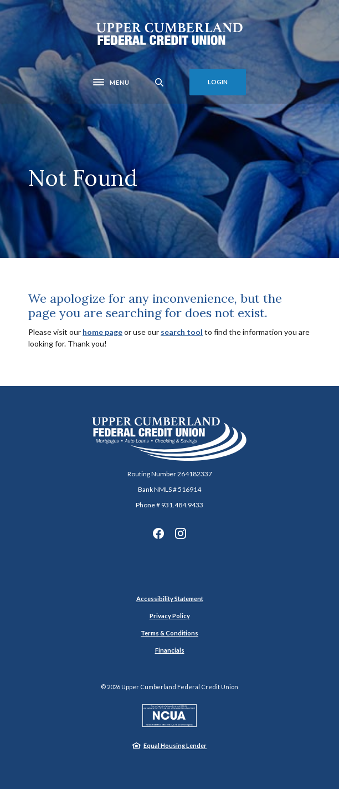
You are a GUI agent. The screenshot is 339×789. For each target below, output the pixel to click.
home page (102, 332)
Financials (169, 650)
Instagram (180, 533)
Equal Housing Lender (175, 745)
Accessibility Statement (169, 598)
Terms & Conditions (169, 633)
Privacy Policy (170, 615)
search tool (182, 332)
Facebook (158, 533)
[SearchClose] (159, 82)
